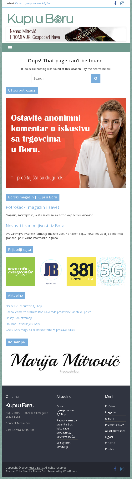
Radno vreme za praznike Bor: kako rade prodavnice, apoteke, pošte (48, 312)
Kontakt (110, 449)
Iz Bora (109, 418)
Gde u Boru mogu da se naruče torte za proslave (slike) (40, 330)
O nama (110, 443)
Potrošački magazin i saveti (33, 207)
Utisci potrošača (115, 431)
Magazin (110, 412)
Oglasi (109, 437)
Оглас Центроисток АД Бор (33, 3)
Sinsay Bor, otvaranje (19, 318)
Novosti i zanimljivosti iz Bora (35, 225)
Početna (110, 406)
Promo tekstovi (114, 424)
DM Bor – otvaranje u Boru (23, 324)
